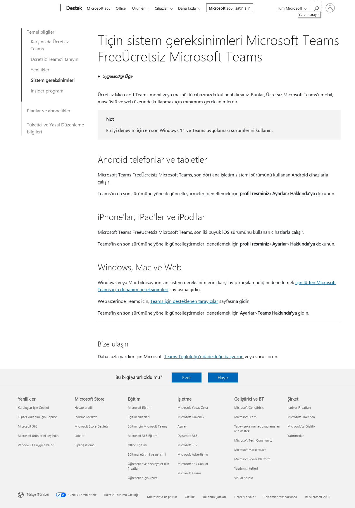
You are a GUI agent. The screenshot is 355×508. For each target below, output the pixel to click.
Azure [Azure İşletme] (182, 426)
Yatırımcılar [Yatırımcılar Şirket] (295, 435)
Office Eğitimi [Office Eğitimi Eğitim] (137, 445)
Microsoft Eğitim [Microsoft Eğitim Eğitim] (139, 407)
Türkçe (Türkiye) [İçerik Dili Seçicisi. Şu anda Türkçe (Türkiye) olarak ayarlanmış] (38, 494)
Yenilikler (40, 69)
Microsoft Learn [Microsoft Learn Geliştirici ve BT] (245, 417)
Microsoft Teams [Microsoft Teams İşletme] (189, 473)
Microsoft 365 (99, 8)
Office (122, 8)
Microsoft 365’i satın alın (234, 8)
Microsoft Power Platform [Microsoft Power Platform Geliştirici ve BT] (252, 459)
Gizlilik (189, 497)
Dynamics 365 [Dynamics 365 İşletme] (187, 435)
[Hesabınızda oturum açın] (330, 8)
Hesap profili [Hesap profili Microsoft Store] (84, 407)
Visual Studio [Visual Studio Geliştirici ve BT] (243, 478)
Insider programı (48, 90)
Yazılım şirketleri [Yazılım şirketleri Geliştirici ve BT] (246, 468)
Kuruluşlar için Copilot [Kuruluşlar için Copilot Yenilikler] (33, 407)
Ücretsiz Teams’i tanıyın (54, 59)
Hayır (223, 377)
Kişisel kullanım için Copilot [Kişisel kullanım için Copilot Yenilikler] (37, 417)
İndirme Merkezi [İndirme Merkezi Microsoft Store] (86, 417)
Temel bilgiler (40, 32)
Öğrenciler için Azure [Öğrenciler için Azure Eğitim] (143, 478)
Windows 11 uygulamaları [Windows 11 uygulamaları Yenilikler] (36, 445)
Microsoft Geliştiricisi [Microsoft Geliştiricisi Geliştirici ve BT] (249, 407)
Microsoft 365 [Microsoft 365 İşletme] (187, 445)
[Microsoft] (38, 8)
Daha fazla (192, 8)
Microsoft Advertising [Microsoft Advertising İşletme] (193, 454)
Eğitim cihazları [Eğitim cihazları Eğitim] (139, 417)
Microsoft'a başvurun (162, 497)
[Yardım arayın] (316, 7)
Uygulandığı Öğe (117, 76)
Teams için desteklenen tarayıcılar (184, 301)
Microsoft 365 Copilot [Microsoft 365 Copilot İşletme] (193, 463)
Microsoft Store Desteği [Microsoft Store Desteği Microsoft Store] (91, 426)
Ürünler (141, 8)
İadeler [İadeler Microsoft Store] (80, 435)
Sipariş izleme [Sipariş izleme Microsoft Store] (84, 445)
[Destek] (73, 8)
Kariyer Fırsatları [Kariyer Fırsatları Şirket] (299, 407)
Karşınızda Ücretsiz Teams (50, 45)
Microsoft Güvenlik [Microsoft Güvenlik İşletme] (191, 417)
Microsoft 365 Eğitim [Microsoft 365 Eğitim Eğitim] (142, 435)
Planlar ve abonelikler (48, 110)
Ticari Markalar (245, 497)
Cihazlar (165, 8)
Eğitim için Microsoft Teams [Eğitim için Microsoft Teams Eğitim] (147, 426)
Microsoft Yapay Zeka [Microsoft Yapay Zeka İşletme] (193, 407)
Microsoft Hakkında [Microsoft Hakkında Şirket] (301, 417)
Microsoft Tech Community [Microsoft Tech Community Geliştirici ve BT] (253, 440)
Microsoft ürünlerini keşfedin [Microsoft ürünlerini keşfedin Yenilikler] (38, 435)
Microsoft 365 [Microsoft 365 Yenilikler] (27, 426)
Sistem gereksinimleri (53, 80)
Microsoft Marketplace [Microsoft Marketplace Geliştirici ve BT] (250, 449)
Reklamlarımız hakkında (280, 497)
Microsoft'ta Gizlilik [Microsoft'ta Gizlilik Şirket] (301, 426)
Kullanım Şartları (214, 497)
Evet (186, 377)
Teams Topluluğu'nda (186, 356)
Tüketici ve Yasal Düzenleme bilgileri (55, 128)
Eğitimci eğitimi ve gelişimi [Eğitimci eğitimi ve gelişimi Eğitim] (147, 454)
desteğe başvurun (226, 356)
